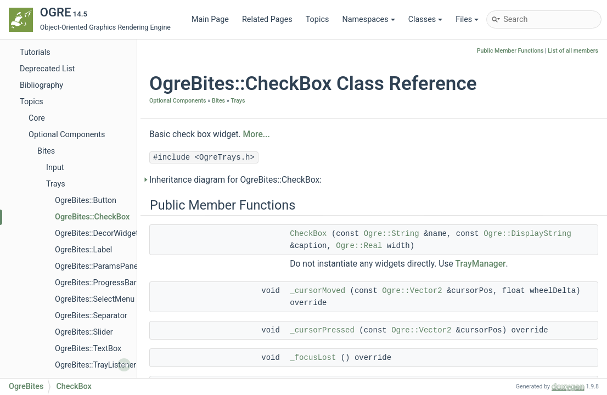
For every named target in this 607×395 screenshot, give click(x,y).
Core (37, 118)
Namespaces (368, 19)
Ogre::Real (359, 245)
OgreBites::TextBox (88, 348)
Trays (55, 184)
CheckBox (308, 233)
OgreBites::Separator (91, 315)
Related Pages (267, 19)
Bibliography (41, 85)
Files (467, 19)
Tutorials (35, 52)
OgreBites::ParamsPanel (97, 266)
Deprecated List (47, 69)
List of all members (573, 50)
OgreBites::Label (83, 250)
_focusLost (313, 357)
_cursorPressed (322, 330)
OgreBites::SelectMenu (94, 299)
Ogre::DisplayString (527, 233)
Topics (317, 19)
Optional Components (67, 134)
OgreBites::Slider (84, 332)
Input (55, 167)
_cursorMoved (317, 290)
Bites (46, 151)
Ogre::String (391, 233)
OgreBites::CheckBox (92, 217)
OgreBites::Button (85, 200)
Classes (425, 19)
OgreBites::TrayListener (95, 365)
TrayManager (481, 264)
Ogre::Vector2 (412, 290)
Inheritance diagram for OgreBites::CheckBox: (235, 180)
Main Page (210, 19)
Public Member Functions (510, 50)
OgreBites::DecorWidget (96, 233)
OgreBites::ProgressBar (96, 282)
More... (256, 134)
